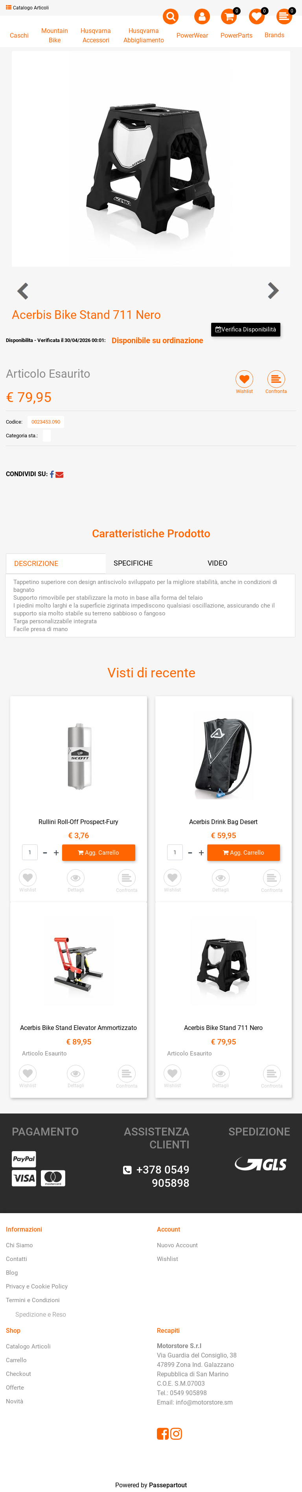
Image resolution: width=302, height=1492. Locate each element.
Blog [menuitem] (12, 1272)
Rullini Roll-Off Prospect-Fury (78, 822)
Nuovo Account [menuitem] (177, 1245)
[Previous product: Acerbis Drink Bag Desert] (23, 291)
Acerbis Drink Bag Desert (223, 822)
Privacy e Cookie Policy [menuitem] (37, 1286)
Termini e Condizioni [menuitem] (33, 1300)
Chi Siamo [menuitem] (19, 1245)
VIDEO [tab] (217, 563)
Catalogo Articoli (27, 8)
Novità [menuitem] (14, 1401)
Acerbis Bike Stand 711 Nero (223, 1028)
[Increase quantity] (56, 852)
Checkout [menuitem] (18, 1373)
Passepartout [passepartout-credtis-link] (168, 1485)
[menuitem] (39, 1314)
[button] (151, 158)
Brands (274, 35)
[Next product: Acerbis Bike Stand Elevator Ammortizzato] (272, 291)
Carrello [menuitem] (16, 1360)
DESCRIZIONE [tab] (36, 563)
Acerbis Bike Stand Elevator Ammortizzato (78, 1028)
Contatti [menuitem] (16, 1259)
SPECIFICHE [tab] (133, 563)
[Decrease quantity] (45, 852)
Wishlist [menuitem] (167, 1259)
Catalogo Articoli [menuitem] (28, 1346)
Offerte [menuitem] (15, 1387)
